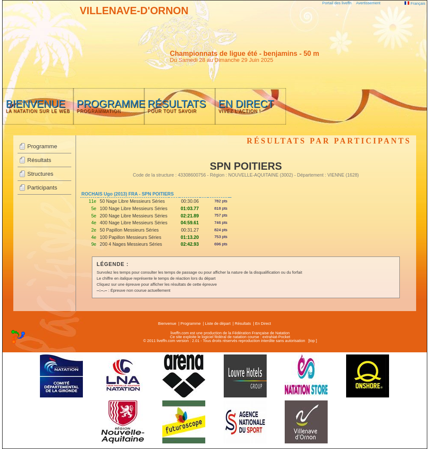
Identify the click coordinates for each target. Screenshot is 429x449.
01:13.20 (190, 237)
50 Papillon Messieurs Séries (129, 229)
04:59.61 (190, 222)
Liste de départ (218, 323)
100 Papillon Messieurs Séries (130, 237)
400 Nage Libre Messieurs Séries (133, 222)
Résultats (39, 160)
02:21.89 (190, 215)
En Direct (263, 323)
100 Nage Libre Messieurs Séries (133, 208)
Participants (42, 187)
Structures (40, 174)
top (312, 341)
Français (415, 3)
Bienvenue (167, 323)
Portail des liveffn (337, 3)
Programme (42, 146)
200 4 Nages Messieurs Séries (131, 244)
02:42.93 (190, 244)
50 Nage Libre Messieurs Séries (132, 201)
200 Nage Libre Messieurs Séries (133, 215)
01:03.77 (190, 208)
